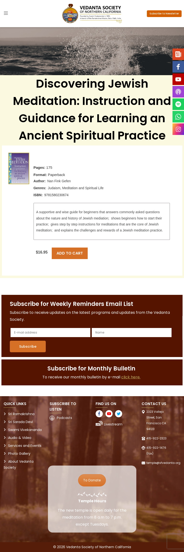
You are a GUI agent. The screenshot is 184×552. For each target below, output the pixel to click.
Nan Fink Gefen (59, 181)
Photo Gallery (19, 453)
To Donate (92, 480)
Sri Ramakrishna (21, 414)
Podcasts (64, 417)
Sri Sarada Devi (20, 421)
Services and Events (24, 445)
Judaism (54, 188)
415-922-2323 (156, 438)
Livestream (113, 424)
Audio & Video (19, 437)
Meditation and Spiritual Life (83, 188)
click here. (130, 377)
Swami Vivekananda (25, 429)
